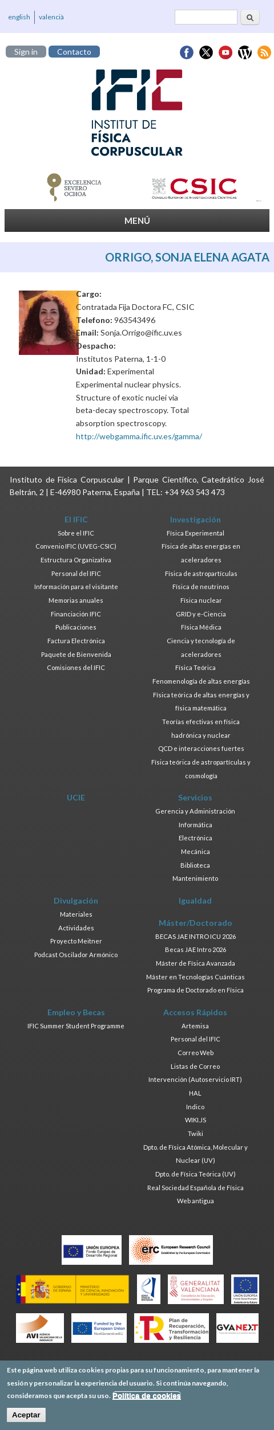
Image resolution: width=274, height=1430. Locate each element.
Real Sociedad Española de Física (195, 1187)
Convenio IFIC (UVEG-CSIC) (75, 546)
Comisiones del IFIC (76, 667)
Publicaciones (75, 627)
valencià (51, 17)
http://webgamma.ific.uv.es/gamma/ (139, 436)
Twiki (195, 1133)
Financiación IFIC (76, 614)
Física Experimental (195, 533)
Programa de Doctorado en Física (195, 990)
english (19, 17)
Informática (195, 824)
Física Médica (201, 627)
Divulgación (76, 900)
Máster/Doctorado (195, 923)
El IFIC (76, 519)
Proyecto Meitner (76, 941)
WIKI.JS (195, 1119)
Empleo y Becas (76, 1012)
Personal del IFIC (76, 573)
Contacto (74, 51)
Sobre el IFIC (76, 533)
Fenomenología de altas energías (201, 681)
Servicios (195, 797)
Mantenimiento (195, 878)
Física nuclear (201, 600)
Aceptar (26, 1417)
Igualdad (195, 900)
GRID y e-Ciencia (201, 614)
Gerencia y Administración (195, 811)
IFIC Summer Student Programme (75, 1025)
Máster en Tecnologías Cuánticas (195, 976)
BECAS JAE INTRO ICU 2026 (195, 936)
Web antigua (195, 1200)
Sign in (26, 51)
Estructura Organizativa (76, 559)
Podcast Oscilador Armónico (76, 954)
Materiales (76, 914)
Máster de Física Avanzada (195, 963)
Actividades (76, 927)
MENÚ (137, 220)
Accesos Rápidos (195, 1012)
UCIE (76, 797)
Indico (195, 1106)
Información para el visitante (76, 586)
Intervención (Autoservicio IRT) (195, 1079)
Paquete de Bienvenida (76, 654)
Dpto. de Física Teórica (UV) (195, 1174)
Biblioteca (195, 865)
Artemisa (195, 1025)
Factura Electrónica (76, 640)
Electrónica (195, 837)
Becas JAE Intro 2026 (195, 949)
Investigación (195, 519)
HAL (195, 1093)
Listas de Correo (195, 1066)
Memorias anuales (76, 600)
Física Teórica (195, 667)
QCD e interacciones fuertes (201, 748)
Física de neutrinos (200, 586)
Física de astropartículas (201, 573)
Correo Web (195, 1052)
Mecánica (195, 851)
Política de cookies (146, 1398)
